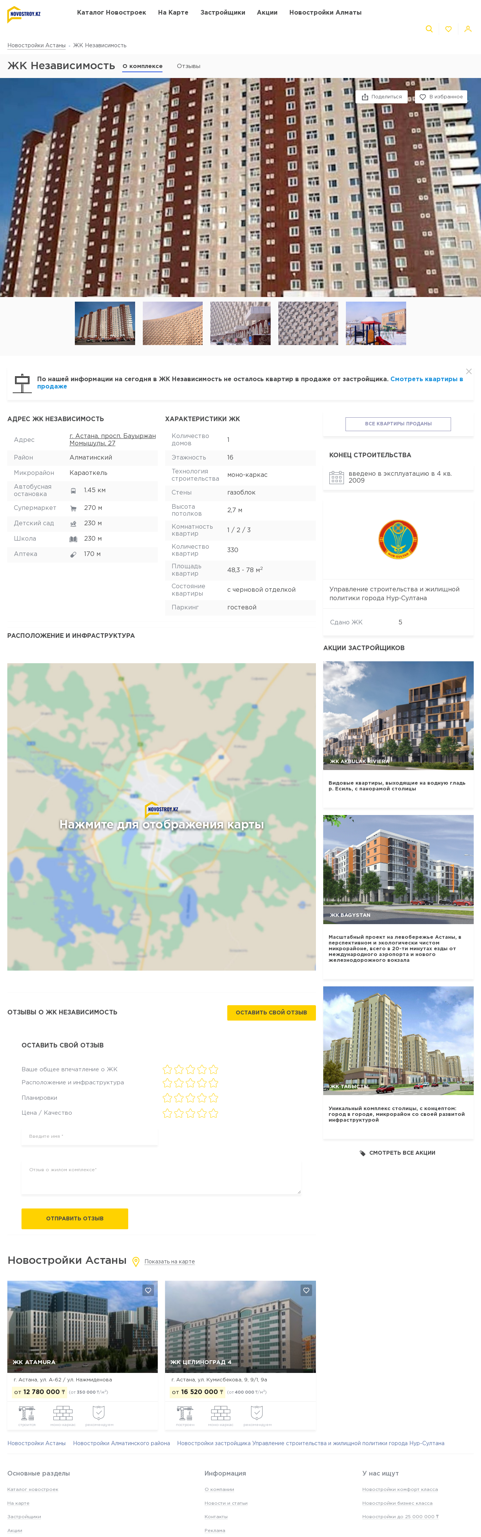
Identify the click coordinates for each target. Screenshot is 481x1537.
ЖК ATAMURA (34, 1362)
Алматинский (90, 458)
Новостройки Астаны (36, 45)
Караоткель (88, 473)
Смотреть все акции (397, 1153)
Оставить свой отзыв (271, 1013)
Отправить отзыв (75, 1219)
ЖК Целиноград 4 (200, 1362)
